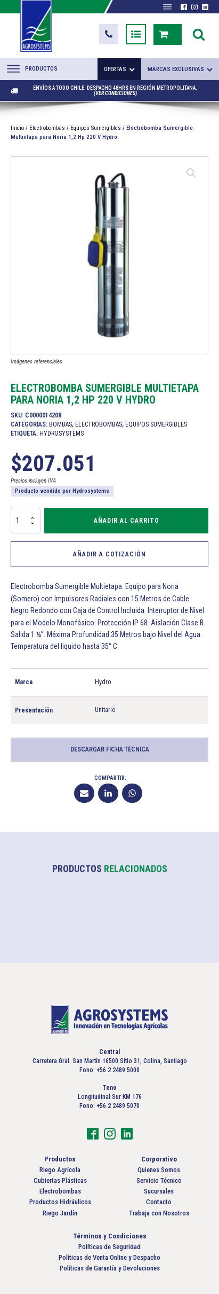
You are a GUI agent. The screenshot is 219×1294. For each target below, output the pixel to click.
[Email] (84, 793)
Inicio (17, 128)
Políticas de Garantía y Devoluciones (110, 1268)
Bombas (60, 424)
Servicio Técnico (159, 1180)
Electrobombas (47, 128)
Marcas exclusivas (180, 69)
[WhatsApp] (132, 793)
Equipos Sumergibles (95, 128)
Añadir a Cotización (109, 554)
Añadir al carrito (126, 520)
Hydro (103, 682)
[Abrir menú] (167, 7)
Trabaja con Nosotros (159, 1213)
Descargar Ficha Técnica (109, 749)
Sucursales (159, 1191)
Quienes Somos (158, 1170)
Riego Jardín (60, 1213)
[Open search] (198, 34)
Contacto (159, 1202)
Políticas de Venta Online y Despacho (109, 1257)
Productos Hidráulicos (60, 1202)
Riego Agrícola (59, 1170)
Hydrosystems (61, 433)
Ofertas (119, 69)
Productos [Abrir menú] (32, 69)
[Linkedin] (108, 793)
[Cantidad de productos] (25, 520)
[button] (108, 34)
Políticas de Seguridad (109, 1247)
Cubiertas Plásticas (60, 1180)
